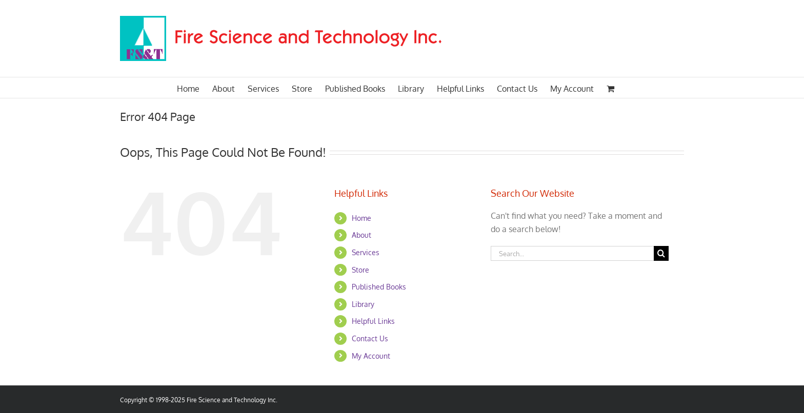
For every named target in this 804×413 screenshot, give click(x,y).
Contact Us (370, 338)
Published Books (379, 286)
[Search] (661, 253)
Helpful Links (373, 321)
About (361, 235)
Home (361, 218)
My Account (371, 356)
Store (360, 269)
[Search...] (572, 253)
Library (363, 304)
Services (365, 252)
